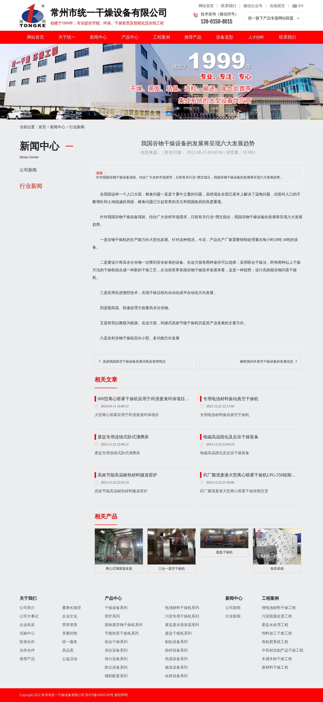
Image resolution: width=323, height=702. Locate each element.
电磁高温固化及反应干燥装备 (230, 437)
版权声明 (121, 695)
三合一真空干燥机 (171, 568)
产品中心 (130, 37)
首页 (42, 127)
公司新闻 (28, 170)
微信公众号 (253, 6)
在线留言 (277, 6)
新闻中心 (98, 37)
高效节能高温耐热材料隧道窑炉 (127, 475)
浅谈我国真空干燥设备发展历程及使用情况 (134, 361)
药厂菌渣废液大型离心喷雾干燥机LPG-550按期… (249, 475)
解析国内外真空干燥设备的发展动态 (266, 361)
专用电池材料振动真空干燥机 (230, 398)
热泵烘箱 (277, 568)
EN (300, 6)
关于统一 (66, 37)
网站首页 (206, 6)
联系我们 (228, 6)
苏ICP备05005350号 (99, 695)
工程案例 (161, 37)
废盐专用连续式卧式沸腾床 (123, 437)
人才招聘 (256, 37)
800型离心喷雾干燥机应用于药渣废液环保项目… (143, 398)
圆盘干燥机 (224, 552)
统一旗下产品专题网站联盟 (273, 18)
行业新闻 (76, 127)
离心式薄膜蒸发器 (119, 568)
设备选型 (224, 37)
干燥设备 (130, 217)
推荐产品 (192, 37)
